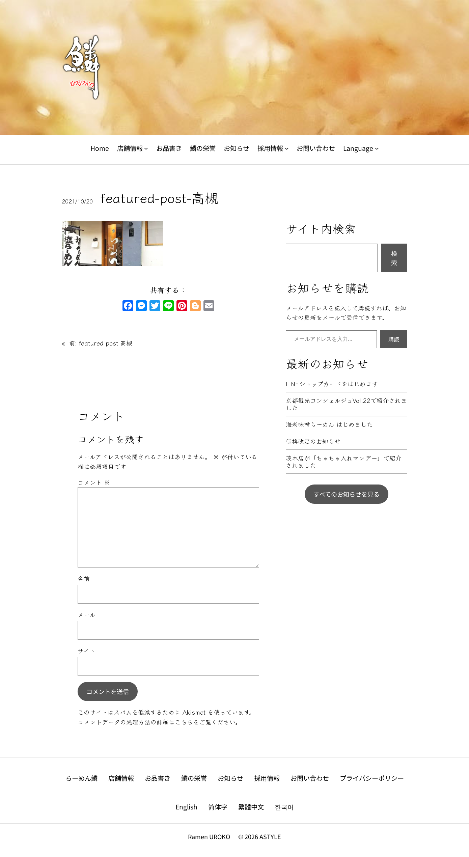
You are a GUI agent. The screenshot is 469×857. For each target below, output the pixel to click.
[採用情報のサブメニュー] (287, 148)
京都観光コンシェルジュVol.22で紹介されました (346, 404)
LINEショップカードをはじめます (332, 384)
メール (86, 614)
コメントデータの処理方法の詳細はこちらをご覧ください (156, 721)
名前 (84, 578)
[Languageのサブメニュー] (377, 148)
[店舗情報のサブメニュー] (146, 148)
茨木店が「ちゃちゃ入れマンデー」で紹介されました (344, 461)
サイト (86, 650)
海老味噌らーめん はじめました (329, 424)
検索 (394, 258)
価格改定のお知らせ (313, 441)
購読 (393, 339)
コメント (94, 482)
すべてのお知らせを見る (346, 494)
